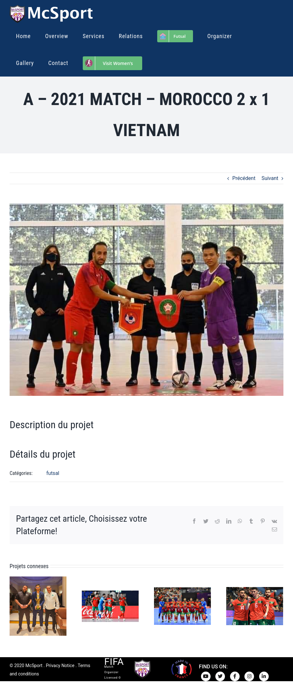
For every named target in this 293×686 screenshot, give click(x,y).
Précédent (243, 178)
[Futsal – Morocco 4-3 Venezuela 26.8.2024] (254, 606)
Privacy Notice (60, 665)
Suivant (269, 178)
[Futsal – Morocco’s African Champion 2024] (38, 606)
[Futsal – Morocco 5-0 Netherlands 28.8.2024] (182, 606)
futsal (52, 473)
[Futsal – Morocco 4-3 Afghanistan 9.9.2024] (110, 606)
